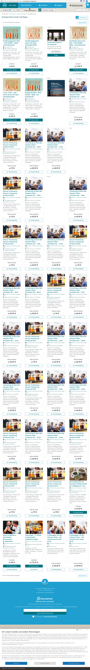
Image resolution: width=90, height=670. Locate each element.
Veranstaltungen (21, 14)
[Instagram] (84, 1)
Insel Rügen (30, 1)
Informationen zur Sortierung (82, 19)
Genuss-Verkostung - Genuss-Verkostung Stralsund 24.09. (10, 484)
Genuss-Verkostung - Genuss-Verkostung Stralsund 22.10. (54, 484)
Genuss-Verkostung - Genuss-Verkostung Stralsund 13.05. (10, 145)
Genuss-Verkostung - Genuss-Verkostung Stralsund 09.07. (54, 290)
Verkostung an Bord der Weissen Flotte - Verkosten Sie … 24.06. (55, 242)
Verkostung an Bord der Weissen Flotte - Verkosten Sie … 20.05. (33, 145)
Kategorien (7, 10)
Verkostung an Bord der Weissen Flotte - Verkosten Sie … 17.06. (33, 242)
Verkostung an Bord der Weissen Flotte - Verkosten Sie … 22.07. (11, 338)
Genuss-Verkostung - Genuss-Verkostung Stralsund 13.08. (32, 387)
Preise (18, 10)
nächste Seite (83, 22)
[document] (45, 646)
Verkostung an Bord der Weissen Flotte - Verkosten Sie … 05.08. (78, 338)
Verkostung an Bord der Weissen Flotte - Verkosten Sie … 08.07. (33, 290)
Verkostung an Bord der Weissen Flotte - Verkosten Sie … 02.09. (33, 435)
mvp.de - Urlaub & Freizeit (45, 590)
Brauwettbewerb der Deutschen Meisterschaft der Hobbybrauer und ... (78, 484)
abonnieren (45, 613)
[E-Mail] (45, 610)
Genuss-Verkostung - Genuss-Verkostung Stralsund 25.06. (76, 242)
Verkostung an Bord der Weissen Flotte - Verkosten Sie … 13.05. (78, 95)
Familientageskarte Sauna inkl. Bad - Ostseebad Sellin (32, 43)
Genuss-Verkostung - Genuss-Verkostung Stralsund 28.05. (10, 193)
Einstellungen (45, 663)
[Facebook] (81, 1)
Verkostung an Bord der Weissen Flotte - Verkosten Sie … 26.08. (78, 387)
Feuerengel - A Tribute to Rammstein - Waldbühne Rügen (33, 537)
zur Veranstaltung (12, 73)
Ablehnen (16, 663)
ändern (60, 52)
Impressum (4, 668)
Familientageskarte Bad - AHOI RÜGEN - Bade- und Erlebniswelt (11, 43)
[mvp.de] (87, 1)
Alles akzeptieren (73, 663)
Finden (56, 55)
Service (87, 5)
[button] (13, 5)
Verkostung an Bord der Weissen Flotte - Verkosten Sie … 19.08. (55, 387)
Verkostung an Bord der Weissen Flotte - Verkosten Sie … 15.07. (78, 290)
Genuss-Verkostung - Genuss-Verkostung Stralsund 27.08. (10, 435)
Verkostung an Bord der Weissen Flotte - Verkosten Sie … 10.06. (78, 193)
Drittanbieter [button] (22, 668)
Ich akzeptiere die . (45, 617)
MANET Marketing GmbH (47, 592)
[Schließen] (88, 630)
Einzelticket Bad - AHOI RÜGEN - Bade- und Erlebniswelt (33, 95)
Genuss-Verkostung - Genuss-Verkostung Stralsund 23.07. (32, 338)
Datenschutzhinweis (13, 668)
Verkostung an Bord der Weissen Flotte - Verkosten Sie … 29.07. (55, 338)
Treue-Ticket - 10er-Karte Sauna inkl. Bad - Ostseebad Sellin (11, 95)
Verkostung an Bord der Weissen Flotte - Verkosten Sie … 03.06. (33, 193)
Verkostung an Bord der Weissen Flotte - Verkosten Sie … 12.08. (11, 387)
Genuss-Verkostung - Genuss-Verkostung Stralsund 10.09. (76, 435)
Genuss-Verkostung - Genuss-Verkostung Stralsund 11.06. (10, 242)
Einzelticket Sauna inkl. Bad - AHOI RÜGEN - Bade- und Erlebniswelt (77, 43)
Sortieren (83, 17)
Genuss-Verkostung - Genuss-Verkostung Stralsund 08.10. (32, 484)
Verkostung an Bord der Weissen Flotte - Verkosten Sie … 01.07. (11, 290)
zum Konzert (33, 569)
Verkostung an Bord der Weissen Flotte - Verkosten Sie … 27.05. (55, 145)
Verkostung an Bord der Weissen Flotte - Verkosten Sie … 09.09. (55, 435)
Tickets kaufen (12, 70)
